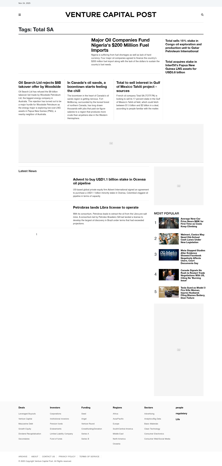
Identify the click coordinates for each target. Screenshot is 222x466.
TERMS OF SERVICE (89, 457)
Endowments (56, 429)
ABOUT (34, 457)
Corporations (55, 414)
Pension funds (56, 424)
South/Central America (123, 429)
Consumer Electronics (154, 434)
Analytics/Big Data (152, 419)
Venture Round (88, 424)
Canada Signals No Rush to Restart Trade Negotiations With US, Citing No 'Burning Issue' (193, 275)
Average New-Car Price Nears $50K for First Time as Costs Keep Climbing (192, 222)
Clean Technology (152, 429)
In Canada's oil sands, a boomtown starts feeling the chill (87, 87)
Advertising (149, 414)
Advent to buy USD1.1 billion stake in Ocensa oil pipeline (109, 181)
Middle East (118, 434)
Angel (83, 419)
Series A (85, 434)
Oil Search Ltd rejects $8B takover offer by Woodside (39, 85)
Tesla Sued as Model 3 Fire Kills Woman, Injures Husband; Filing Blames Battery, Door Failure (193, 292)
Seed (83, 414)
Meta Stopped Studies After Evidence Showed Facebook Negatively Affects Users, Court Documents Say (193, 257)
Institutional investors (59, 419)
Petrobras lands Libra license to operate (106, 207)
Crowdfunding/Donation (91, 429)
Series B (85, 439)
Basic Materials (151, 424)
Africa (115, 414)
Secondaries (24, 439)
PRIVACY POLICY (67, 457)
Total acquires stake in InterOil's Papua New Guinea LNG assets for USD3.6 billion (181, 67)
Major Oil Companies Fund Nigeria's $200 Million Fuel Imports (120, 45)
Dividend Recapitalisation (29, 434)
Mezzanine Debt (25, 424)
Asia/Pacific (118, 419)
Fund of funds (56, 439)
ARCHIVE (22, 457)
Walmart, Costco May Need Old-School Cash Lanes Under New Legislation (192, 238)
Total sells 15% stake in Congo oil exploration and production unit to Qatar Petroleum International (183, 46)
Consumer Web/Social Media (157, 439)
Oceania (116, 444)
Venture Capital (25, 419)
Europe (116, 424)
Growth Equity (24, 429)
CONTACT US (48, 457)
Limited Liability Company (61, 434)
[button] (19, 14)
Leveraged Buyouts (27, 414)
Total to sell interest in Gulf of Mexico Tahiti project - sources (138, 87)
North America (119, 439)
